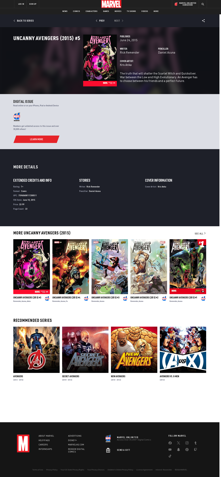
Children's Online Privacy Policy (120, 470)
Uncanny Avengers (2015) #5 (27, 328)
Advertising (75, 436)
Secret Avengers (70, 407)
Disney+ (72, 440)
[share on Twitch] (195, 450)
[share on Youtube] (170, 450)
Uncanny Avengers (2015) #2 (144, 328)
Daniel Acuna (142, 66)
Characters (92, 11)
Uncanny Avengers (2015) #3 (105, 328)
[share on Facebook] (170, 443)
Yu (67, 332)
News (65, 11)
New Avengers (118, 407)
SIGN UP (32, 4)
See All (200, 264)
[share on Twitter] (178, 443)
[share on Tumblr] (195, 443)
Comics (76, 11)
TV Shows (131, 11)
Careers (43, 444)
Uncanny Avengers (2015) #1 (183, 328)
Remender (17, 332)
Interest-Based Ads (164, 470)
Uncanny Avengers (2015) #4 (66, 328)
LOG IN (21, 4)
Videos (144, 11)
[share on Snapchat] (178, 450)
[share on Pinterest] (187, 450)
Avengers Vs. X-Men (169, 407)
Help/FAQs (44, 440)
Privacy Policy (51, 470)
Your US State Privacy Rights (72, 470)
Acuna (24, 332)
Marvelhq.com (76, 444)
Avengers (18, 407)
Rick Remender (80, 66)
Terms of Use (37, 470)
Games (106, 11)
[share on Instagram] (187, 443)
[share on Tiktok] (170, 456)
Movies (118, 11)
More (156, 11)
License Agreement (144, 470)
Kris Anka (77, 78)
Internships (45, 449)
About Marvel (46, 436)
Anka (29, 332)
